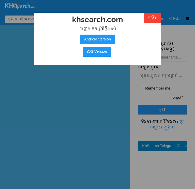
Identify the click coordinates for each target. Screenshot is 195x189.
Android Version (97, 39)
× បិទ (152, 17)
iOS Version (97, 51)
